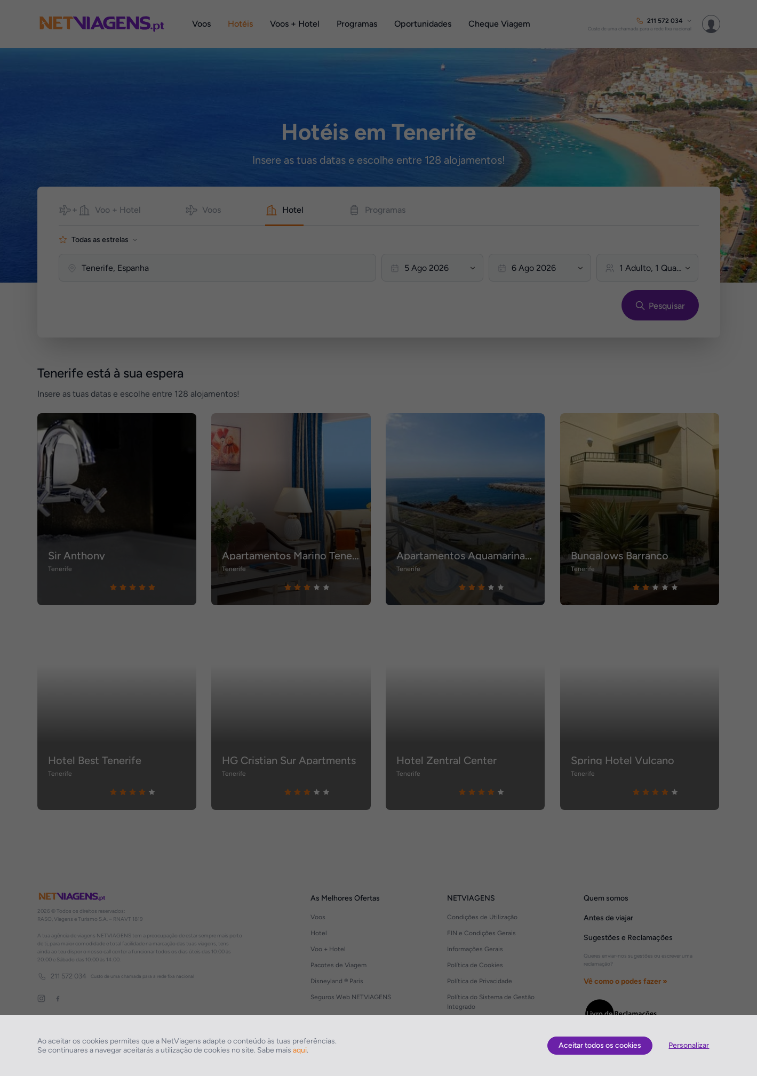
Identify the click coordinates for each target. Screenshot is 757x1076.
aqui (300, 1050)
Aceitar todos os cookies (600, 1045)
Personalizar (688, 1045)
